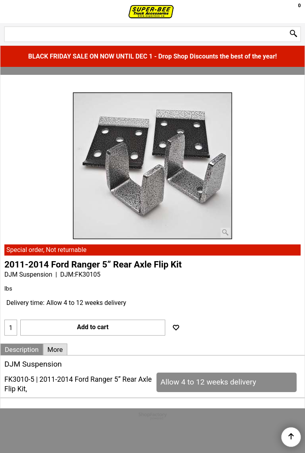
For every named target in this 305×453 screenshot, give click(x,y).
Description (22, 349)
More (55, 349)
